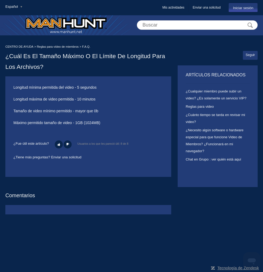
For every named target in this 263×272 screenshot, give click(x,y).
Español (12, 7)
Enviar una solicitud (207, 7)
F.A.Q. (86, 46)
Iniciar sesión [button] (243, 8)
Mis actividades (173, 7)
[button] (59, 144)
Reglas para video (200, 107)
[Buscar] (197, 25)
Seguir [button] (250, 55)
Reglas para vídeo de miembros (58, 46)
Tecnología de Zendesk (238, 268)
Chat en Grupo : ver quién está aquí (213, 159)
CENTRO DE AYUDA (19, 46)
